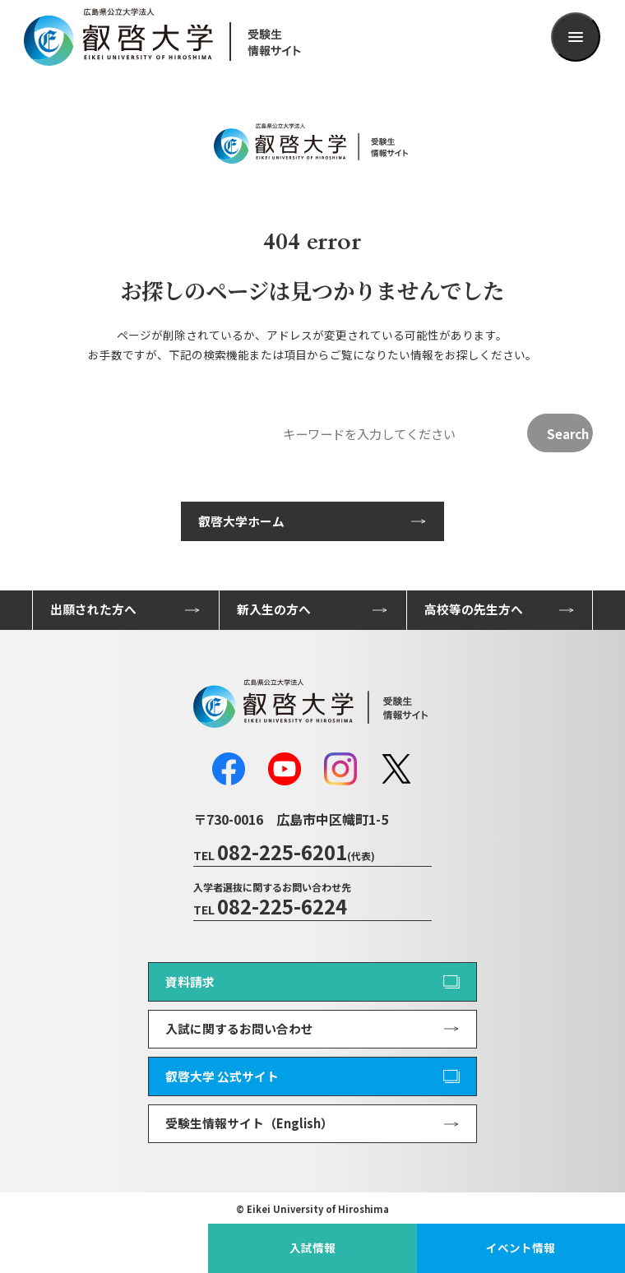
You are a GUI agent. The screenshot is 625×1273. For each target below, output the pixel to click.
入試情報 (312, 1247)
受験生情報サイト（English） (249, 1123)
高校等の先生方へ (473, 609)
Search (568, 433)
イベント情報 (520, 1247)
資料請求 (190, 981)
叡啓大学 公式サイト (222, 1076)
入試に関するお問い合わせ (239, 1028)
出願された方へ (93, 609)
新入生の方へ (274, 609)
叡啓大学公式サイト (104, 1247)
